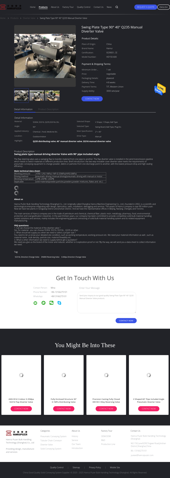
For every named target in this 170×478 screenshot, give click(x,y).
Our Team (76, 444)
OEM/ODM (106, 436)
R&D (103, 440)
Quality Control (83, 7)
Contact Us (98, 7)
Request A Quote (145, 7)
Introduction (77, 448)
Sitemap (76, 467)
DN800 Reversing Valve (50, 257)
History (75, 436)
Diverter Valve (47, 444)
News (109, 7)
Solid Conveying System (51, 448)
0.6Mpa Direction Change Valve (73, 257)
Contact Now (92, 98)
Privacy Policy (95, 467)
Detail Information (23, 109)
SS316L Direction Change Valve (27, 257)
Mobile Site (115, 467)
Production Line (108, 444)
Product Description (48, 109)
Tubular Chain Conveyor (51, 440)
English (164, 7)
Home (32, 7)
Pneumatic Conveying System (54, 436)
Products (43, 7)
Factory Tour (68, 7)
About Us (55, 7)
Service (75, 440)
